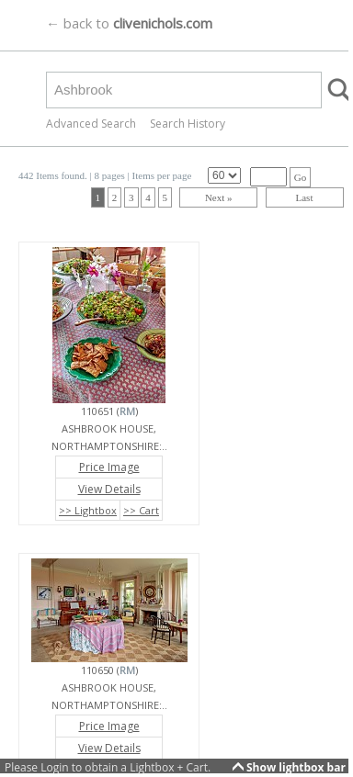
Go (300, 177)
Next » (219, 197)
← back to (129, 23)
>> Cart (141, 510)
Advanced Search (91, 123)
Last (304, 197)
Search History (187, 123)
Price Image (109, 467)
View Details (109, 489)
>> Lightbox (88, 510)
